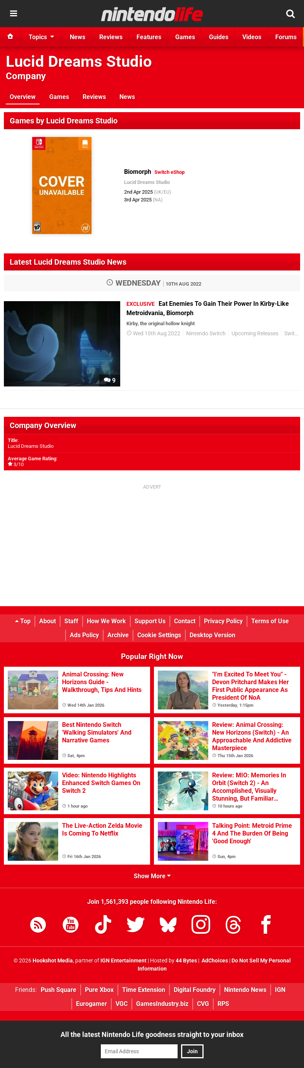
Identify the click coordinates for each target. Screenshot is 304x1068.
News (127, 97)
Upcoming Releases (254, 333)
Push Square (58, 989)
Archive (118, 635)
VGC (122, 1003)
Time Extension (143, 989)
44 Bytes (186, 960)
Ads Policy (84, 635)
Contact (184, 621)
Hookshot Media (53, 960)
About (47, 621)
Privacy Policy (223, 621)
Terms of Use (270, 621)
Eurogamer (91, 1003)
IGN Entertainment (123, 960)
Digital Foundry (195, 989)
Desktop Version (212, 635)
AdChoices (214, 960)
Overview (23, 97)
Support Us (150, 621)
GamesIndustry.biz (162, 1003)
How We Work (106, 621)
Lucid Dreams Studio (79, 61)
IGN (280, 989)
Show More (152, 876)
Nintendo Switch (206, 333)
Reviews (94, 97)
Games (59, 97)
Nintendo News (245, 989)
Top (23, 621)
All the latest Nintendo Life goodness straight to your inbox (152, 1034)
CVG (203, 1003)
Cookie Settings (159, 635)
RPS (223, 1003)
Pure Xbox (99, 989)
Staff (71, 621)
